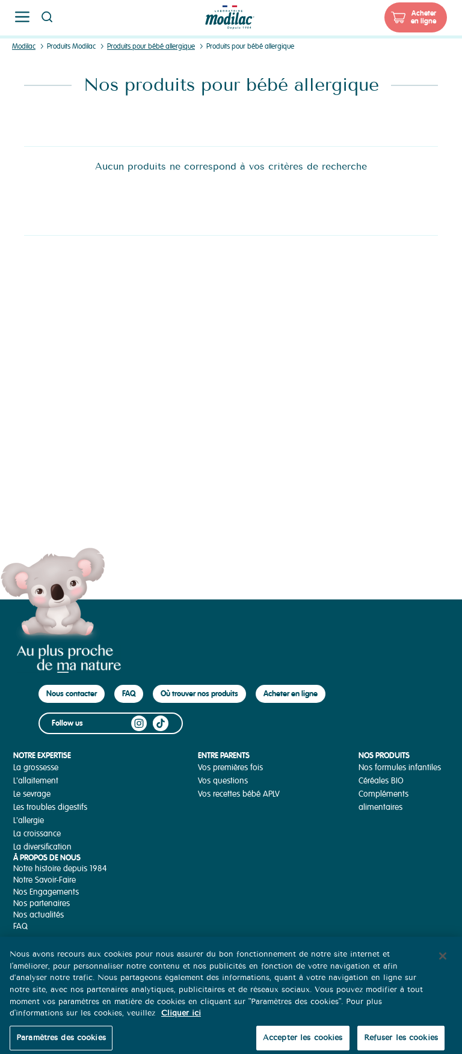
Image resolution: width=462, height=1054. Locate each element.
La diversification (42, 847)
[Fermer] (443, 962)
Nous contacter (71, 693)
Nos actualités (38, 915)
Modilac (23, 46)
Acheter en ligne (423, 17)
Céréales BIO (381, 781)
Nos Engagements (46, 892)
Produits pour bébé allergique (151, 46)
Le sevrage (32, 794)
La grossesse (35, 767)
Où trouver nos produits (199, 693)
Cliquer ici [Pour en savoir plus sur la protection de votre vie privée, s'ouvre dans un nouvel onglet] (181, 1019)
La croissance (37, 834)
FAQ (128, 693)
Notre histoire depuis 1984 (60, 868)
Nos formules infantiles (400, 767)
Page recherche (47, 17)
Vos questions (223, 781)
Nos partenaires (41, 903)
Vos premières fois (230, 767)
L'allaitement (35, 781)
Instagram (139, 723)
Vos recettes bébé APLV (239, 794)
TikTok (160, 723)
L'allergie (28, 820)
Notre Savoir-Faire (44, 880)
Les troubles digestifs (50, 807)
